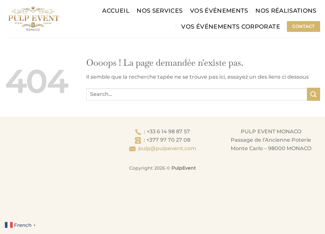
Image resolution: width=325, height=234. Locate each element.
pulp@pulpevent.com (167, 148)
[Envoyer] (313, 94)
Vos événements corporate (230, 26)
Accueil (115, 10)
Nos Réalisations (286, 10)
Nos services (160, 10)
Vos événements (219, 10)
